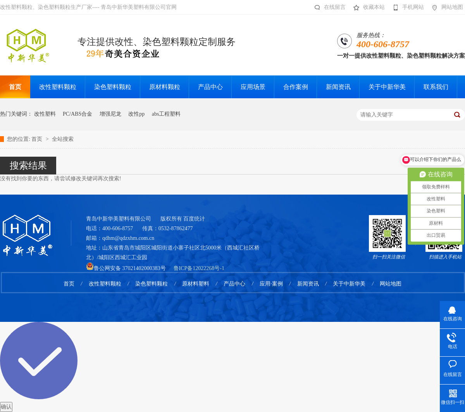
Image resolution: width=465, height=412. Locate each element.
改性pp (136, 114)
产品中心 (234, 284)
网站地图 (445, 7)
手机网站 (406, 7)
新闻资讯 (308, 284)
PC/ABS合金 (77, 114)
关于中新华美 (349, 284)
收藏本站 (367, 7)
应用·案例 (271, 284)
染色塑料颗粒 (151, 284)
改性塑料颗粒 (105, 284)
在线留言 (328, 7)
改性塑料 (45, 114)
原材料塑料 (195, 284)
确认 (6, 407)
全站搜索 (63, 139)
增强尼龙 (110, 114)
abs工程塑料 (166, 114)
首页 (37, 139)
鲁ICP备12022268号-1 (199, 268)
